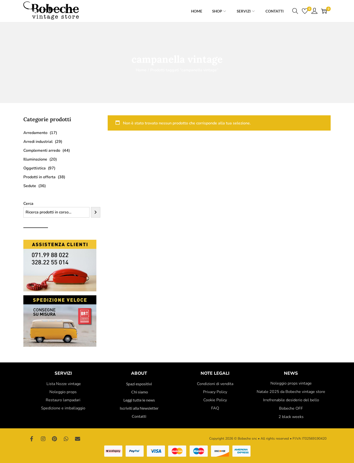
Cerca (28, 203)
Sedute (29, 186)
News (291, 373)
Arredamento (35, 132)
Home (141, 70)
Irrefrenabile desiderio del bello (291, 400)
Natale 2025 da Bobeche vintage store (291, 391)
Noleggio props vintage (291, 383)
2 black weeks (291, 416)
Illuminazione (35, 159)
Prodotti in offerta (39, 177)
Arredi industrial (38, 141)
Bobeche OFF (291, 408)
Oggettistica (34, 168)
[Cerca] (95, 212)
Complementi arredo (41, 150)
